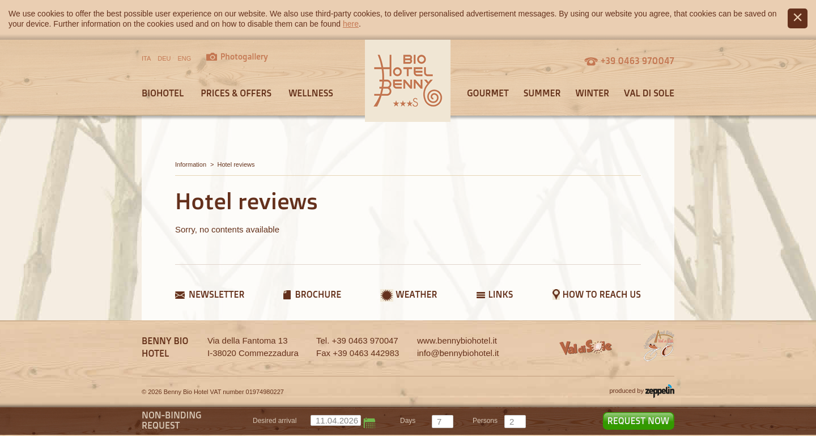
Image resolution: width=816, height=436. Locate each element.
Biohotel (163, 93)
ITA (146, 58)
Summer (542, 93)
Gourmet (488, 93)
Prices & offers (236, 93)
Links (500, 294)
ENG (185, 58)
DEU (164, 58)
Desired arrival (274, 421)
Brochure (318, 294)
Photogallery (244, 56)
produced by (641, 391)
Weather (416, 294)
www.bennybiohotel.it (457, 340)
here (351, 23)
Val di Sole (649, 93)
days (407, 421)
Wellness (310, 93)
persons (485, 421)
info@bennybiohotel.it (458, 353)
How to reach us (602, 294)
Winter (592, 93)
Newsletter (216, 294)
